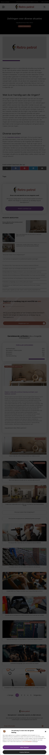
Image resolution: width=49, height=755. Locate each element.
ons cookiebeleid (27, 741)
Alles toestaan (24, 747)
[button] (45, 731)
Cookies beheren (24, 752)
